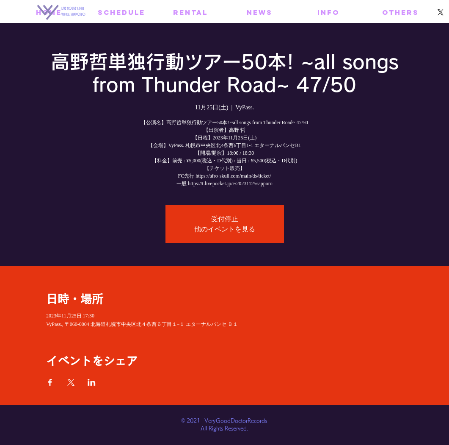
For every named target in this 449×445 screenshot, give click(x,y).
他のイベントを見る (224, 229)
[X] (440, 12)
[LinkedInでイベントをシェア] (92, 382)
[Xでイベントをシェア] (71, 382)
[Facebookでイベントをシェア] (50, 382)
